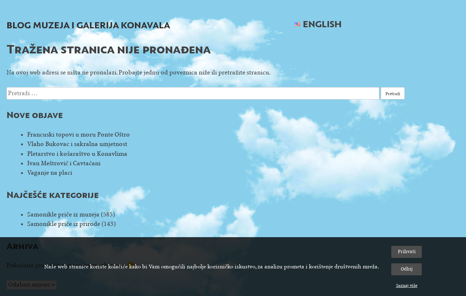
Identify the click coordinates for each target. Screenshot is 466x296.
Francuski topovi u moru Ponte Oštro (78, 134)
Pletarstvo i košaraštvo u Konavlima (77, 154)
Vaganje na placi (49, 173)
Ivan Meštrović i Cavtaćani (63, 163)
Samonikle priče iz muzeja (63, 214)
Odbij (407, 269)
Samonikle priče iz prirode (63, 224)
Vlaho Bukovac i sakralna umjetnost (77, 144)
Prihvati (407, 251)
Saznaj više (406, 285)
